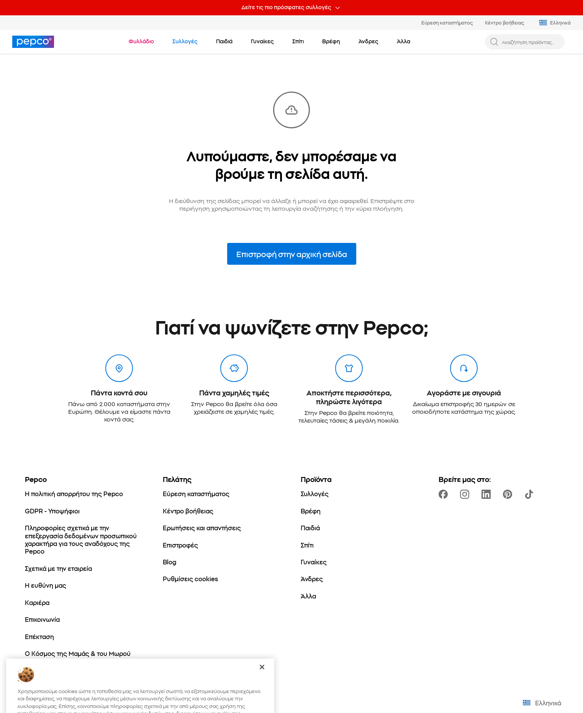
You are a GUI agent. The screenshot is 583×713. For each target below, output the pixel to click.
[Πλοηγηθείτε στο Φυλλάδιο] (141, 41)
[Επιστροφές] (180, 545)
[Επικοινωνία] (42, 619)
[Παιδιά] (310, 527)
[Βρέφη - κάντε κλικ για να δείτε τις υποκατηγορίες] (331, 41)
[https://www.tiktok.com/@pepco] (530, 494)
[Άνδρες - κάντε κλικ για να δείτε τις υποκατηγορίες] (368, 41)
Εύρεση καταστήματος (447, 22)
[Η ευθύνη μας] (45, 585)
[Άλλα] (308, 596)
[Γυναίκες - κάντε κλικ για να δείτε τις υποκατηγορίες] (262, 41)
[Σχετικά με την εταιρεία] (58, 568)
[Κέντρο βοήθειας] (188, 511)
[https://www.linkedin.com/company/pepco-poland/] (487, 494)
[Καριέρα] (37, 602)
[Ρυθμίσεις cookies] (190, 578)
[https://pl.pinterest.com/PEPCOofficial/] (509, 494)
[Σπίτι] (307, 545)
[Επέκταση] (39, 636)
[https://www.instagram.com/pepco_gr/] (466, 494)
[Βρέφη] (311, 511)
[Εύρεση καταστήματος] (196, 493)
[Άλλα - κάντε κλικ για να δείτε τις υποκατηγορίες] (403, 41)
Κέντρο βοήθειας (504, 22)
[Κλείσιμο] (262, 681)
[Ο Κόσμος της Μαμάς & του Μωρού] (78, 653)
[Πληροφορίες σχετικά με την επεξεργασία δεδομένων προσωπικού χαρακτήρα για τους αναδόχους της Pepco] (84, 539)
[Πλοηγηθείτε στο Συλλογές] (185, 41)
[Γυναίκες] (314, 561)
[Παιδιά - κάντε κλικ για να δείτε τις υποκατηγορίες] (224, 41)
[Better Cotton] (45, 670)
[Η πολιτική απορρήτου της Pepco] (74, 493)
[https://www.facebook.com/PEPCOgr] (445, 494)
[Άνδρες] (312, 578)
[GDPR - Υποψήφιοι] (52, 511)
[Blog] (169, 561)
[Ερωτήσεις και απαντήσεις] (202, 527)
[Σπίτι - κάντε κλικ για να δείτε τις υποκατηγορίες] (298, 41)
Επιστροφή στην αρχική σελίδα (291, 253)
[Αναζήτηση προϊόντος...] (531, 42)
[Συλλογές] (315, 493)
